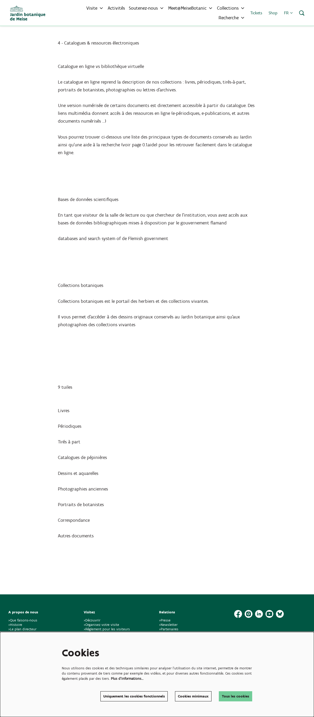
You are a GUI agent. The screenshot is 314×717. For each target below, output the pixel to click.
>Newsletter (168, 624)
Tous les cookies (235, 696)
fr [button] (288, 13)
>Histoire (15, 624)
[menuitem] (116, 8)
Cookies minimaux (193, 696)
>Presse (165, 620)
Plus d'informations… (127, 678)
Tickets (256, 12)
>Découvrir (92, 620)
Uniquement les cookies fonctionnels (134, 696)
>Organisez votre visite (101, 624)
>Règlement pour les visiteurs (107, 629)
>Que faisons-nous (22, 620)
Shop (273, 12)
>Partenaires (168, 629)
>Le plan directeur (23, 629)
